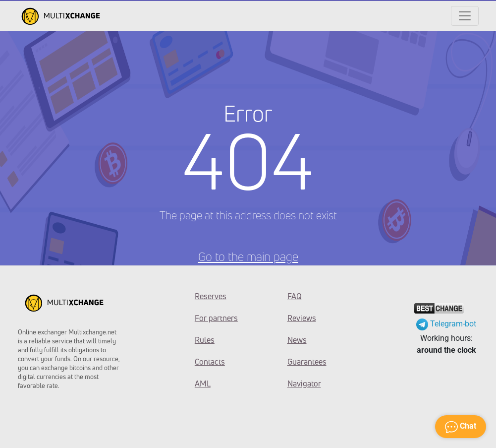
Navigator (304, 383)
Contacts (210, 361)
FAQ (294, 296)
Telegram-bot (446, 323)
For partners (216, 318)
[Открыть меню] (465, 16)
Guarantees (307, 361)
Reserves (210, 296)
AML (203, 383)
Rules (205, 339)
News (297, 339)
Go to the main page (248, 256)
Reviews (301, 318)
